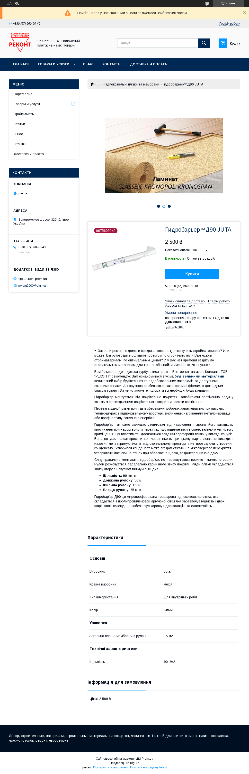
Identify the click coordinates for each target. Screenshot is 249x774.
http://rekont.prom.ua (32, 278)
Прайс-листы (24, 114)
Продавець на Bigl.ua (124, 763)
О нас (88, 64)
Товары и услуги (53, 64)
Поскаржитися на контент (110, 767)
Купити (192, 274)
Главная (21, 64)
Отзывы (20, 144)
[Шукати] (204, 43)
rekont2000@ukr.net (32, 285)
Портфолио (23, 94)
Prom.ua (147, 758)
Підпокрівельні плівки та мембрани (131, 84)
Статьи (19, 124)
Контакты (111, 64)
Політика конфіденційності (148, 767)
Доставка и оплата (148, 64)
